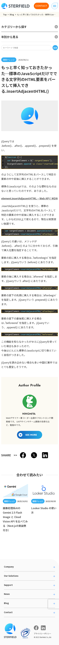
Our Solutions (11, 575)
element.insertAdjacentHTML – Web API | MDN (29, 198)
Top (5, 14)
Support (8, 584)
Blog (12, 14)
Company (9, 566)
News (7, 593)
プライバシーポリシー (42, 633)
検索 (55, 47)
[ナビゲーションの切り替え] (54, 6)
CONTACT (41, 5)
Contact (8, 612)
